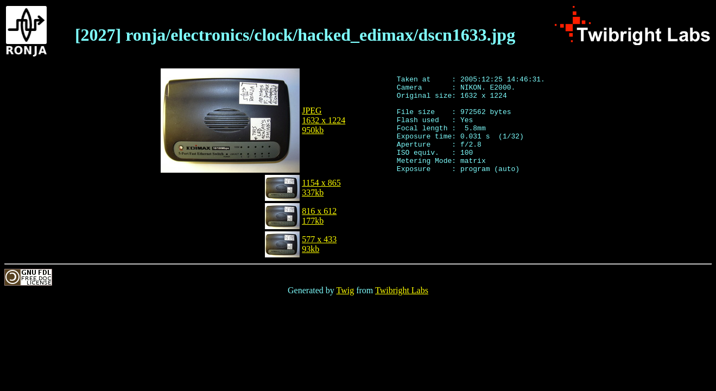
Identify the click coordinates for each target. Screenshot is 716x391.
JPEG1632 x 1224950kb (323, 120)
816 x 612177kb (319, 215)
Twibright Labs (401, 290)
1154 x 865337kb (321, 187)
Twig (345, 290)
